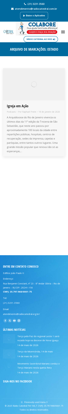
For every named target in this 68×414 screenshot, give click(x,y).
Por (27, 111)
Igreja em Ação (17, 105)
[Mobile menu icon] (63, 32)
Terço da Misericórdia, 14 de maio (35, 351)
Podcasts (11, 111)
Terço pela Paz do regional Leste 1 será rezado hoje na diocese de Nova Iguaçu (38, 338)
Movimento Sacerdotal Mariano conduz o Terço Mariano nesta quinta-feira (38, 365)
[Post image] (9, 338)
